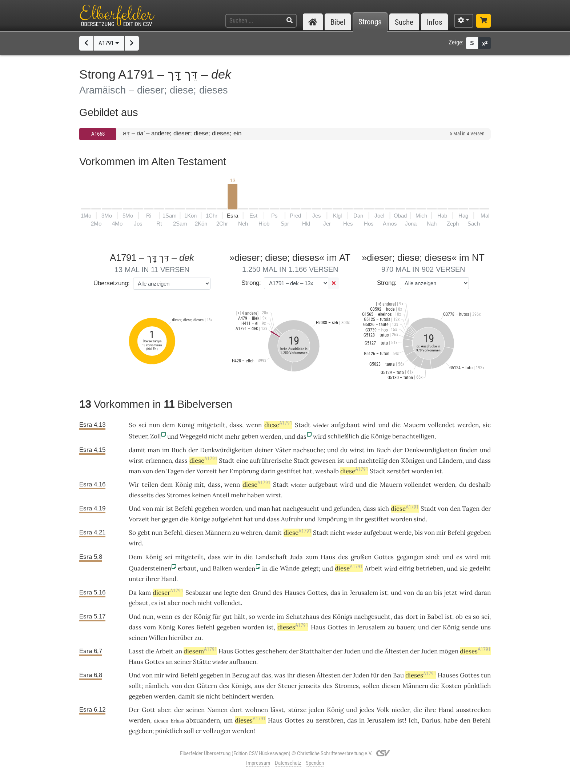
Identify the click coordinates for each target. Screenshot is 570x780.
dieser (168, 593)
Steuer (138, 436)
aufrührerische (271, 461)
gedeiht (480, 568)
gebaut (138, 603)
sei (142, 425)
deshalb (480, 485)
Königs (342, 617)
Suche (404, 22)
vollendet (441, 425)
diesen (194, 533)
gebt (143, 533)
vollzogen (216, 731)
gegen (170, 519)
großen (361, 557)
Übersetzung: (111, 283)
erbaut (187, 568)
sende (470, 627)
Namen (217, 710)
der (179, 710)
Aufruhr (292, 519)
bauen (405, 627)
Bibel (337, 22)
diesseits (141, 495)
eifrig (406, 568)
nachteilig (373, 461)
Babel (435, 617)
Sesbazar (198, 593)
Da (133, 593)
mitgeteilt (211, 425)
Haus (328, 557)
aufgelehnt (227, 519)
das (335, 593)
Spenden (315, 763)
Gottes (384, 557)
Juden (352, 651)
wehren (251, 533)
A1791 (109, 43)
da (419, 593)
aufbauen (242, 662)
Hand (168, 579)
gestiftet (289, 471)
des (277, 593)
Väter (283, 450)
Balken (222, 568)
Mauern (414, 425)
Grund (262, 593)
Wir (134, 485)
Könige (381, 436)
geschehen (271, 651)
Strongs (370, 22)
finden (468, 450)
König (185, 425)
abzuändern (203, 720)
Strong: (251, 282)
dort (412, 617)
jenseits (310, 686)
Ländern (450, 461)
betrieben (429, 568)
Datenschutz (288, 763)
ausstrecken (473, 710)
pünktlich (477, 686)
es (468, 617)
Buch (179, 450)
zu (391, 627)
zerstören (330, 720)
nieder (400, 710)
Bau (398, 675)
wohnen (256, 710)
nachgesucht (301, 509)
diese (278, 425)
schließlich (343, 436)
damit (137, 450)
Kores (185, 627)
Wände (290, 568)
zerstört (398, 471)
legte (231, 593)
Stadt (302, 425)
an (428, 593)
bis (418, 533)
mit (199, 485)
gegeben (206, 509)
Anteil (220, 495)
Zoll (155, 436)
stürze (297, 710)
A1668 (98, 134)
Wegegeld (193, 436)
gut (227, 617)
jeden (316, 710)
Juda (296, 557)
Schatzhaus (302, 617)
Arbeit (373, 568)
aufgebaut (345, 425)
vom (150, 627)
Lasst (136, 651)
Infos (434, 22)
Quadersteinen (150, 568)
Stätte (202, 662)
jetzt (450, 593)
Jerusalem (364, 593)
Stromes (178, 495)
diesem (200, 651)
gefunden (346, 509)
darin (268, 471)
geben (249, 436)
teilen (150, 485)
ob (459, 617)
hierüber (181, 638)
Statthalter (316, 651)
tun (486, 675)
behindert (236, 696)
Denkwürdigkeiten (226, 450)
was (279, 675)
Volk (383, 710)
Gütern (207, 686)
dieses (292, 627)
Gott (148, 710)
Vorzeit (206, 471)
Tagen (175, 471)
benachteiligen (413, 436)
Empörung (244, 471)
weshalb (327, 471)
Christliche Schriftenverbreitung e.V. (334, 753)
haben (256, 495)
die (417, 710)
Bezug (240, 675)
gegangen (410, 557)
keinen (201, 495)
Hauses (295, 593)
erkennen (158, 461)
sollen (371, 686)
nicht (216, 436)
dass (235, 425)
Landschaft (271, 557)
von (147, 471)
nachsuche (308, 450)
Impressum (258, 763)
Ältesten (397, 651)
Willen (158, 638)
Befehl (184, 509)
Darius (430, 720)
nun (154, 425)
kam (145, 593)
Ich (413, 720)
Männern (218, 533)
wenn (254, 425)
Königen (413, 461)
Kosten (451, 686)
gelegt (310, 568)
